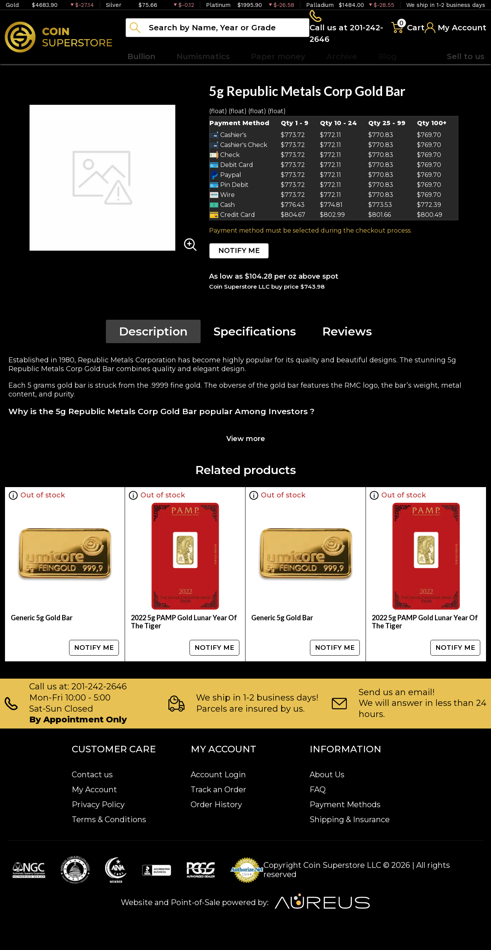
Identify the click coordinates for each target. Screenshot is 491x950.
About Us (327, 774)
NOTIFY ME (239, 252)
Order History (216, 804)
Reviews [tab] (347, 332)
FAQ (318, 789)
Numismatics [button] (203, 57)
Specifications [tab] (255, 332)
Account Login (218, 774)
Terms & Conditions (109, 819)
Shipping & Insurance (350, 819)
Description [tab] (153, 332)
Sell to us (465, 57)
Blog (387, 57)
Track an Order (218, 789)
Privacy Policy (98, 804)
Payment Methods (345, 804)
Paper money (278, 57)
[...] (217, 28)
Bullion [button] (141, 57)
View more (245, 440)
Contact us (92, 774)
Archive (341, 57)
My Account (94, 789)
